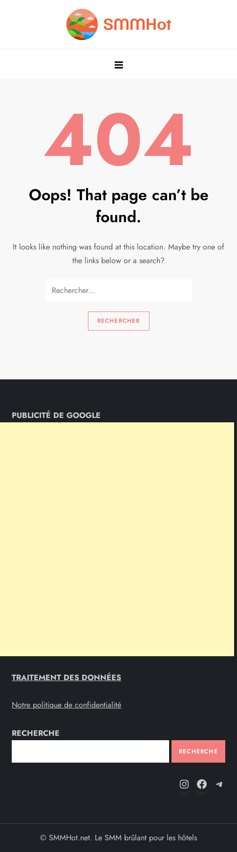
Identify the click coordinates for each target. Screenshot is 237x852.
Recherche (198, 751)
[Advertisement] (117, 539)
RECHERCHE (36, 733)
